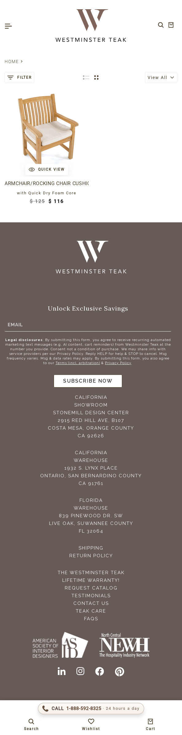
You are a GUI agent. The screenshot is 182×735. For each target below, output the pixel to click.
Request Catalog (91, 588)
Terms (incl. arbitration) (78, 363)
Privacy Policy (118, 363)
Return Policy (91, 555)
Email (15, 325)
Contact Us (91, 603)
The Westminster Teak (91, 572)
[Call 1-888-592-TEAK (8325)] (91, 708)
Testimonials (91, 595)
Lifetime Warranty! (91, 580)
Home (12, 61)
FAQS (91, 619)
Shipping (91, 548)
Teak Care (91, 611)
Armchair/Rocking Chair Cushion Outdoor (47, 183)
